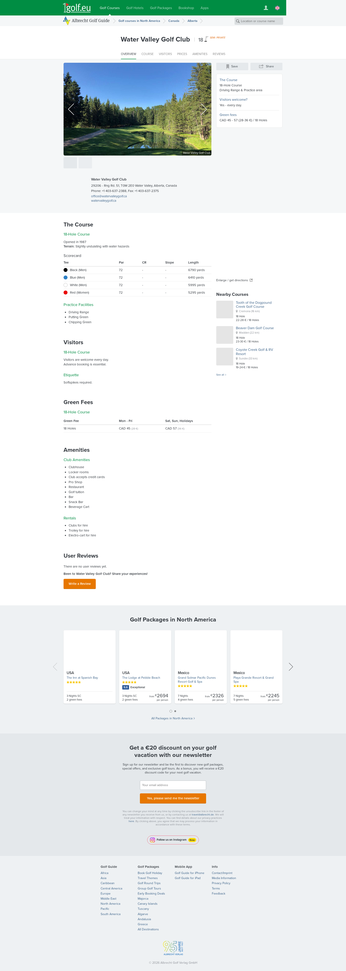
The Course (228, 79)
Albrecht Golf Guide (91, 20)
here (131, 819)
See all (220, 375)
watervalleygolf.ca (103, 200)
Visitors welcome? (233, 99)
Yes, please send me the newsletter (173, 796)
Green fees (228, 114)
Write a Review (80, 583)
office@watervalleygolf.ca (109, 196)
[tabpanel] (173, 667)
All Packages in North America (171, 717)
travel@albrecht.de (203, 812)
